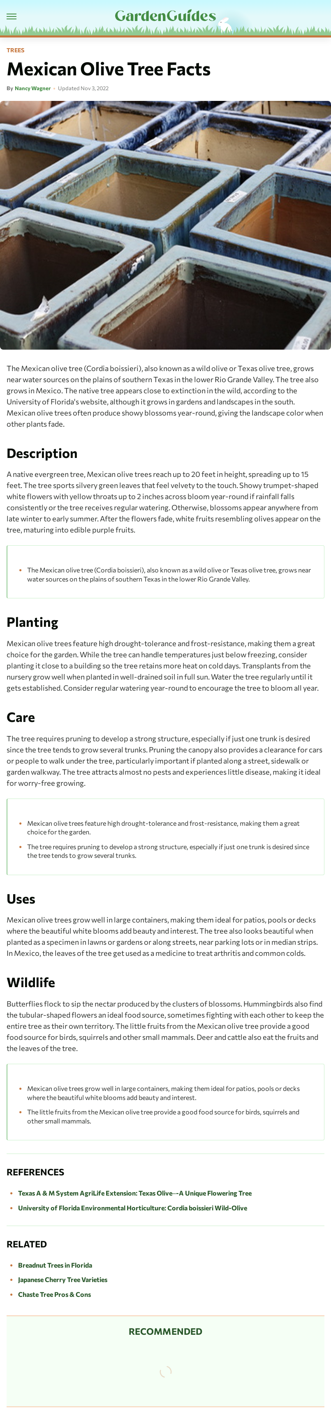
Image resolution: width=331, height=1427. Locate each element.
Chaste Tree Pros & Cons (54, 1294)
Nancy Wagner (33, 88)
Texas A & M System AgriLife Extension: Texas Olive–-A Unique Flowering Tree (135, 1193)
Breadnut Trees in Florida (55, 1265)
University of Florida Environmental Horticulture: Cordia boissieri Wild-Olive (132, 1208)
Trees (15, 50)
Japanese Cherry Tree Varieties (62, 1279)
